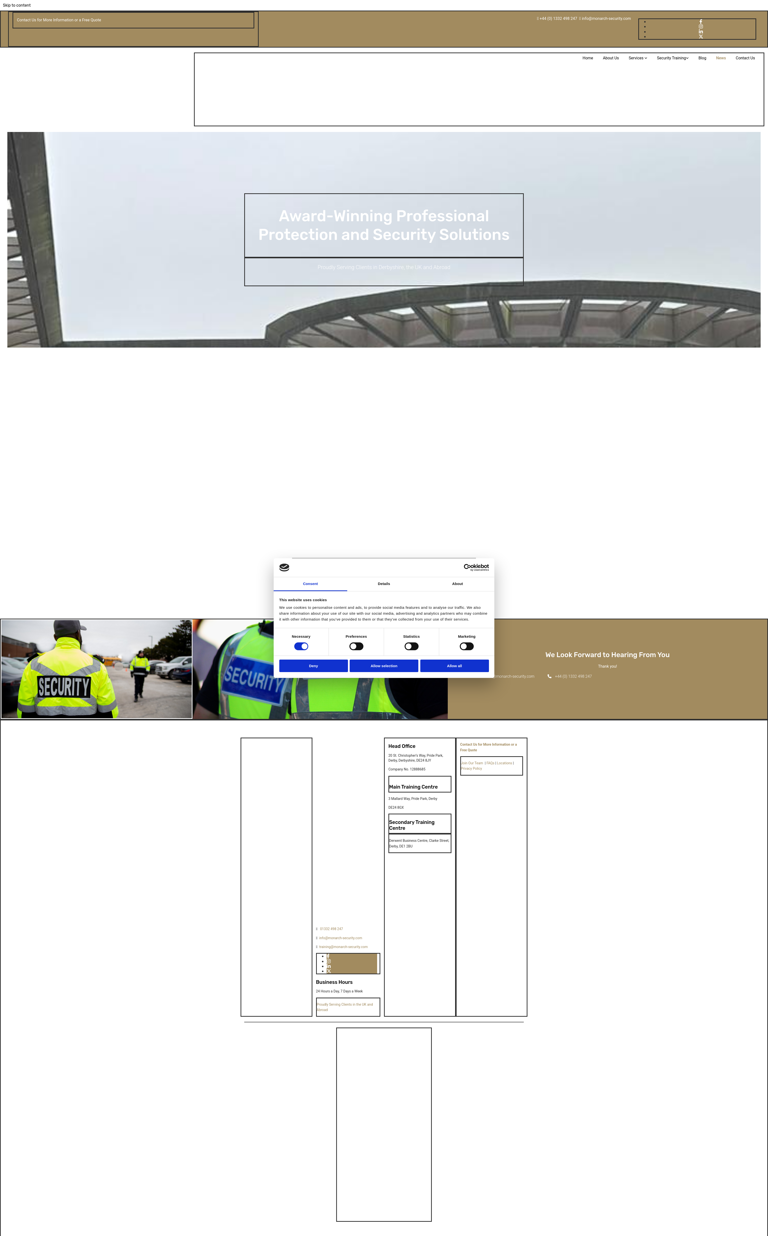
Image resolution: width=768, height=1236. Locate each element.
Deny (313, 666)
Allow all (454, 666)
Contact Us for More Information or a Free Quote (59, 20)
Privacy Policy (471, 768)
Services (636, 58)
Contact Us (745, 58)
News (721, 58)
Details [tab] (384, 584)
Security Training (671, 58)
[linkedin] (701, 32)
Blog (702, 58)
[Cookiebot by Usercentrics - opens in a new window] (467, 567)
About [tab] (457, 584)
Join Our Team (472, 763)
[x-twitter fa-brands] (701, 36)
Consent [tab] (310, 584)
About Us (611, 58)
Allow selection (384, 666)
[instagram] (701, 26)
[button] (506, 676)
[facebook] (700, 22)
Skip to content (17, 5)
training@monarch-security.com (343, 947)
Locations (504, 763)
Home (588, 58)
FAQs (490, 763)
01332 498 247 (331, 929)
